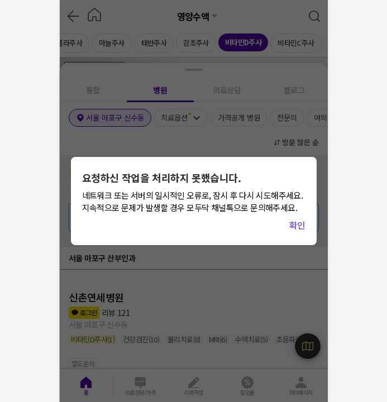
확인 (297, 225)
